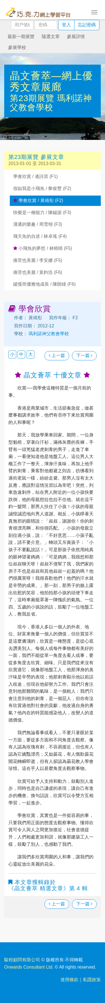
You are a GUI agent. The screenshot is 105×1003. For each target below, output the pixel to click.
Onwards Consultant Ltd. (28, 967)
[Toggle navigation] (94, 11)
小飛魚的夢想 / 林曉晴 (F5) (42, 248)
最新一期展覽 (21, 36)
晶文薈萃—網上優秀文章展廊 (51, 81)
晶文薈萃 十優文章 (52, 375)
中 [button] (21, 354)
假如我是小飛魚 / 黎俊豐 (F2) (42, 188)
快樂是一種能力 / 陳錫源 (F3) (42, 212)
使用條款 (69, 979)
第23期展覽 (33, 98)
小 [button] (12, 354)
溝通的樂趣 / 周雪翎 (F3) (37, 224)
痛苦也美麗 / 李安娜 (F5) (37, 260)
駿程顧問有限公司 (22, 959)
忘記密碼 (87, 24)
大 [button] (30, 354)
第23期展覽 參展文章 (36, 157)
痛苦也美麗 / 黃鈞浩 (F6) (37, 272)
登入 (66, 24)
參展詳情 (76, 36)
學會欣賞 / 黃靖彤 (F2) (38, 200)
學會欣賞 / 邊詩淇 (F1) (35, 176)
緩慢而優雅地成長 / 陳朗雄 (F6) (44, 284)
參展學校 (17, 47)
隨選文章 (51, 36)
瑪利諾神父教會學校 (51, 102)
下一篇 (84, 355)
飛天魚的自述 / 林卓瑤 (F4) (40, 236)
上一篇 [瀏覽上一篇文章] (57, 355)
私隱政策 (92, 979)
